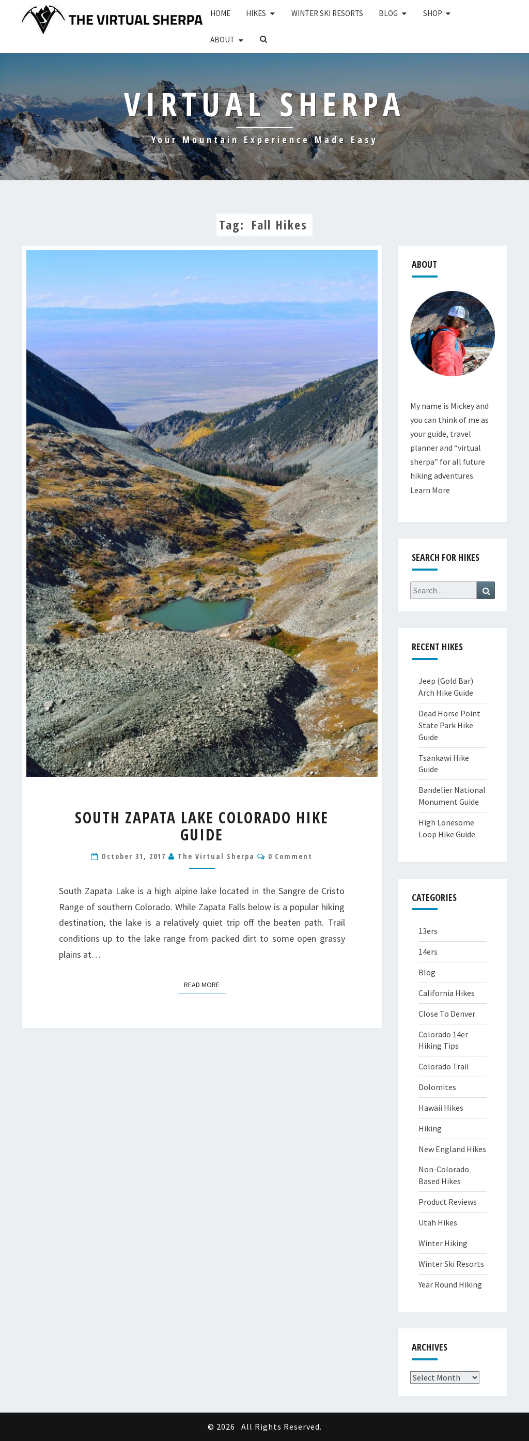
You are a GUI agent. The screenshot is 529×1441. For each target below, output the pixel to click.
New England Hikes (452, 1149)
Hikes (256, 13)
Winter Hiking (443, 1243)
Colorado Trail (443, 1066)
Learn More (430, 490)
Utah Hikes (437, 1222)
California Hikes (446, 993)
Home (220, 13)
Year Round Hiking (450, 1284)
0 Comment (290, 856)
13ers (428, 931)
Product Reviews (447, 1202)
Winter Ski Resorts (327, 13)
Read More (205, 984)
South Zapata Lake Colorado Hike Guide (202, 826)
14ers (428, 951)
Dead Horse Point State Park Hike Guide (449, 725)
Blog (388, 13)
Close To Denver (446, 1013)
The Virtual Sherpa (216, 856)
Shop (432, 13)
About (222, 39)
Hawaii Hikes (440, 1107)
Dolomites (437, 1087)
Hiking (430, 1128)
